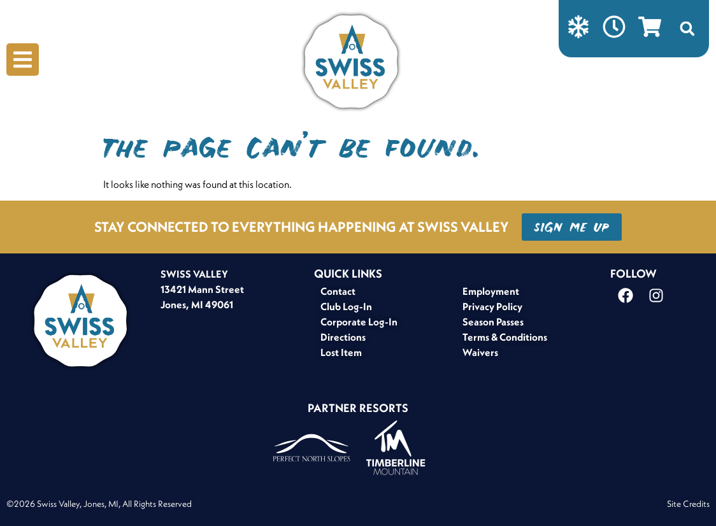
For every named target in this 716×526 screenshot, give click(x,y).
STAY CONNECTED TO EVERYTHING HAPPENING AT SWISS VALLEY (301, 227)
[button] (687, 28)
